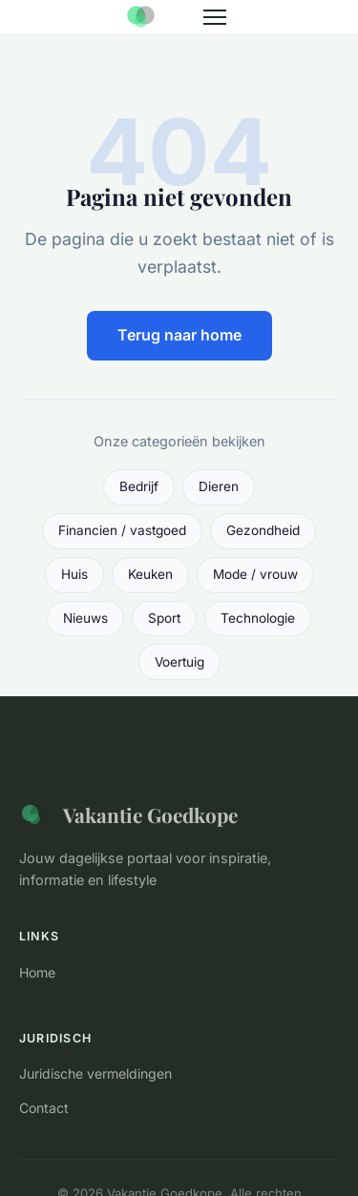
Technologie (258, 618)
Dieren (219, 486)
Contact (44, 1108)
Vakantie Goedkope (128, 814)
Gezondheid (263, 530)
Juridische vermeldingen (95, 1073)
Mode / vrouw (255, 574)
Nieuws (85, 618)
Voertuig (179, 662)
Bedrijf (138, 486)
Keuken (150, 574)
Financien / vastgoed (122, 530)
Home (37, 972)
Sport (164, 618)
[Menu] (215, 17)
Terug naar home (179, 334)
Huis (74, 574)
